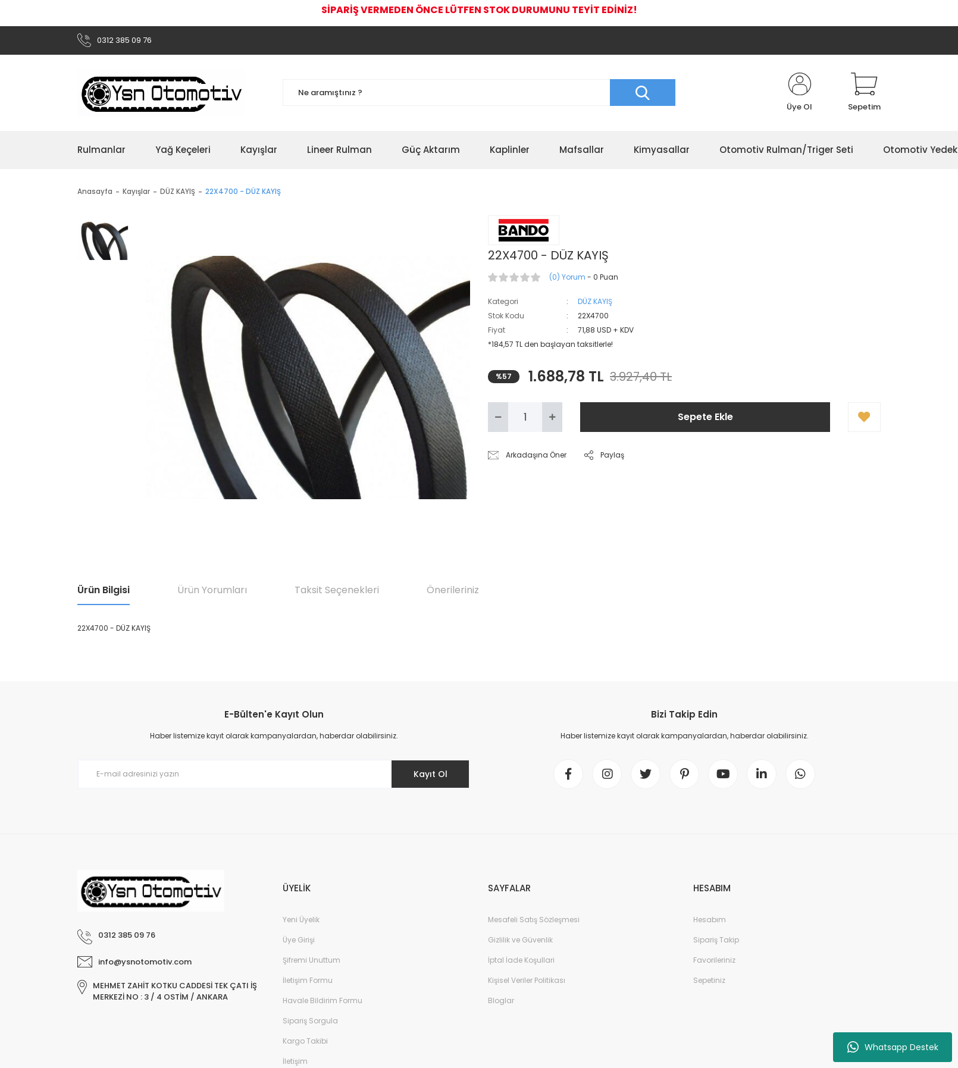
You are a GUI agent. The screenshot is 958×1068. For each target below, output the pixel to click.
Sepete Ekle (705, 417)
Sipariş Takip (716, 940)
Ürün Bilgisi (103, 590)
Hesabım (709, 919)
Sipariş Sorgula (310, 1021)
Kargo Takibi (305, 1041)
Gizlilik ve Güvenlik (520, 940)
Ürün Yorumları (212, 590)
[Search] (479, 92)
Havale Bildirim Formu (322, 1000)
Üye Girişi (299, 940)
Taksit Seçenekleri (337, 590)
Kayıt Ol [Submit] (430, 774)
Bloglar (501, 1000)
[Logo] (161, 93)
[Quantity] (525, 417)
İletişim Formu (308, 980)
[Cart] (864, 93)
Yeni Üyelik (301, 919)
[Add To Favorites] (864, 417)
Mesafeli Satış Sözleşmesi (534, 919)
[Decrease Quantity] (498, 417)
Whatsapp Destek (892, 1047)
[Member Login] (799, 93)
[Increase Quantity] (552, 417)
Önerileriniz (453, 590)
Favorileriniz (714, 960)
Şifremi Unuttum (311, 960)
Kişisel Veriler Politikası (526, 980)
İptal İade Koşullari (521, 960)
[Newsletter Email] (273, 774)
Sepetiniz (709, 980)
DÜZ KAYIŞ (595, 301)
